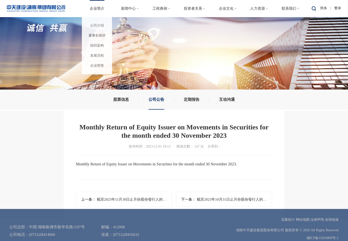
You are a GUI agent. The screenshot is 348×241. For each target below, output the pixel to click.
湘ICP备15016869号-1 (322, 228)
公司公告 (156, 99)
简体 (323, 7)
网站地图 (303, 209)
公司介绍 (97, 25)
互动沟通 (227, 99)
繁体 (337, 7)
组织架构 (97, 45)
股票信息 (121, 99)
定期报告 (191, 99)
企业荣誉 (97, 65)
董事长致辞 (97, 35)
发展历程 (97, 55)
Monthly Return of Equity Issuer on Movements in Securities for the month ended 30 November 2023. (156, 164)
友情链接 (332, 209)
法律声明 (317, 209)
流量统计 (288, 209)
